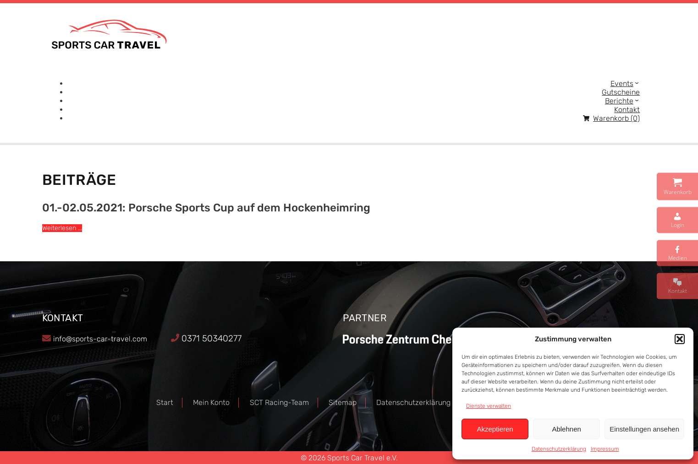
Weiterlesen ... (62, 228)
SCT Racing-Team (279, 402)
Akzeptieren (495, 429)
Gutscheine (621, 92)
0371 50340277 (211, 338)
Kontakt (627, 109)
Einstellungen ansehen (644, 429)
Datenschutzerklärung (559, 449)
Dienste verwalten (488, 406)
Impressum (605, 449)
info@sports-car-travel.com (100, 339)
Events (621, 83)
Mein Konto (211, 402)
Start (164, 402)
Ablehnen (566, 429)
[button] (679, 339)
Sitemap (343, 402)
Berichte (619, 101)
